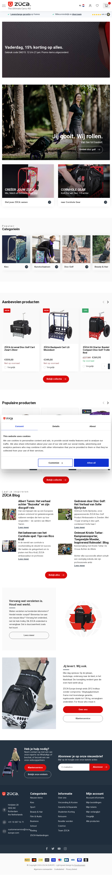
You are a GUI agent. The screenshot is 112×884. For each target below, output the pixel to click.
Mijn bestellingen (93, 802)
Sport (32, 807)
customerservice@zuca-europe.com (19, 831)
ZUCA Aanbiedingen (39, 835)
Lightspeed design (63, 865)
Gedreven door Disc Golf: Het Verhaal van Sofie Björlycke (90, 504)
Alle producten (93, 821)
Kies (32, 802)
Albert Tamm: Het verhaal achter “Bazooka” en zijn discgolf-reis (34, 504)
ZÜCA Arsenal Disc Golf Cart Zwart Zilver (19, 348)
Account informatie (95, 797)
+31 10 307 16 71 (16, 822)
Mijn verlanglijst (93, 812)
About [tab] (93, 426)
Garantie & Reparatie (67, 807)
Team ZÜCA (63, 830)
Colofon (62, 826)
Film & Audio (36, 816)
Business (34, 821)
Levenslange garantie (21, 14)
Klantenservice (83, 718)
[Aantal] (104, 366)
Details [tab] (56, 426)
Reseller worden (65, 821)
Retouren (62, 816)
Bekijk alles (56, 575)
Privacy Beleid (71, 869)
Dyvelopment (79, 865)
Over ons (83, 709)
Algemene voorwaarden (43, 869)
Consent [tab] (19, 426)
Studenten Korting (66, 812)
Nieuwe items (36, 797)
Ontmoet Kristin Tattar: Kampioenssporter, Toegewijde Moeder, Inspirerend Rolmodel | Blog (91, 537)
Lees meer (23, 527)
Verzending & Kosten (68, 802)
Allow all (91, 463)
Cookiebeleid (59, 869)
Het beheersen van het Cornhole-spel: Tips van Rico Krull (36, 536)
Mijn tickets (91, 807)
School (33, 826)
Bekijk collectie (56, 379)
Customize (56, 463)
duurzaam (77, 14)
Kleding (33, 830)
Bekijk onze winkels (38, 774)
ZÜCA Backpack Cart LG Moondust (56, 348)
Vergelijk (11, 367)
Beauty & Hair (36, 812)
